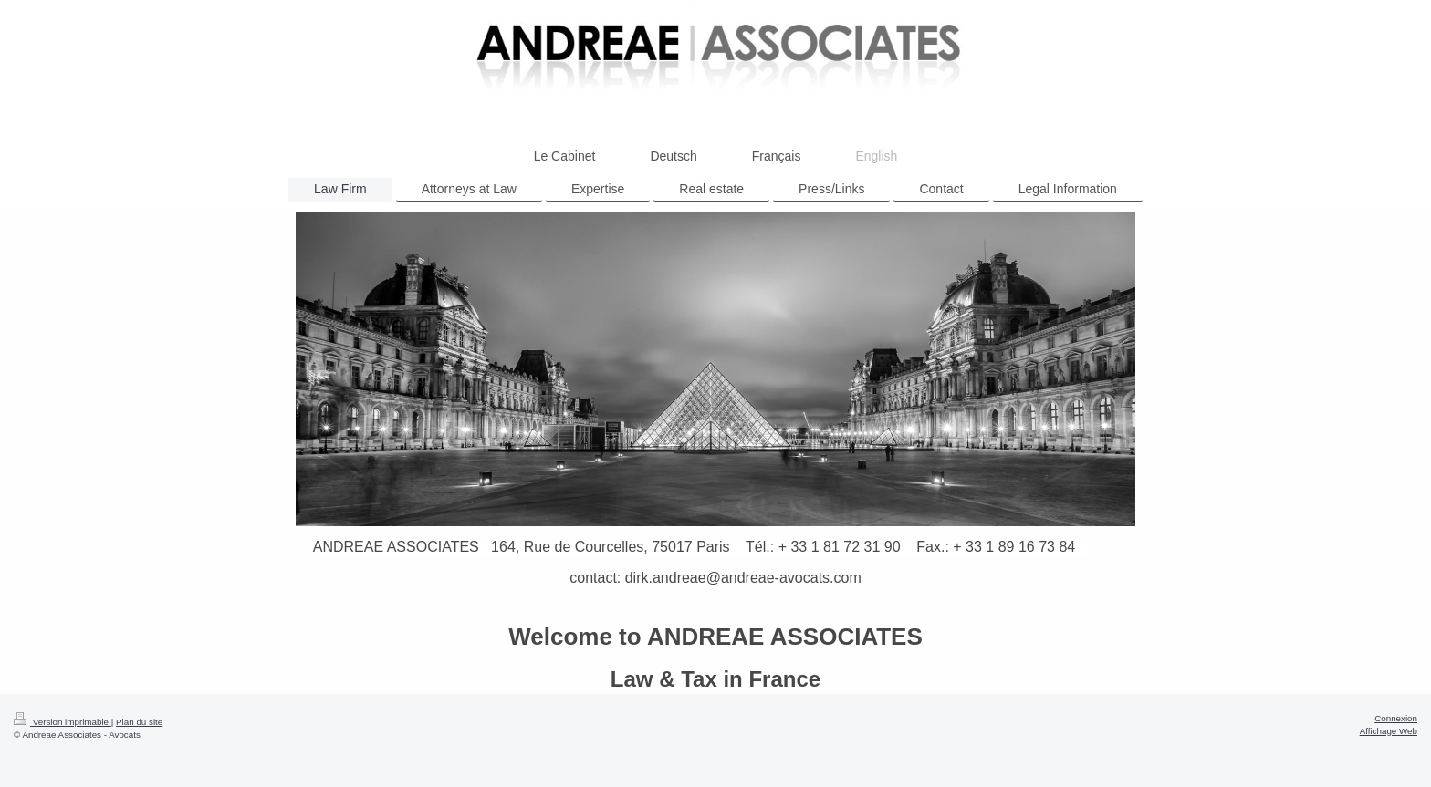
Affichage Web (1388, 731)
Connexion (1395, 718)
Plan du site (139, 722)
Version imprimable (62, 722)
